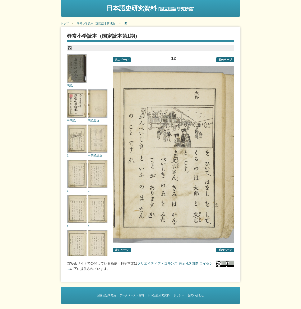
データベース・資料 (132, 295)
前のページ (225, 59)
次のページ (122, 59)
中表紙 (71, 120)
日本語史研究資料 (150, 8)
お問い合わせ (196, 295)
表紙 (70, 85)
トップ (65, 23)
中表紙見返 (95, 155)
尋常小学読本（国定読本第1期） (96, 23)
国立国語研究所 (106, 295)
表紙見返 (93, 120)
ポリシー (178, 295)
